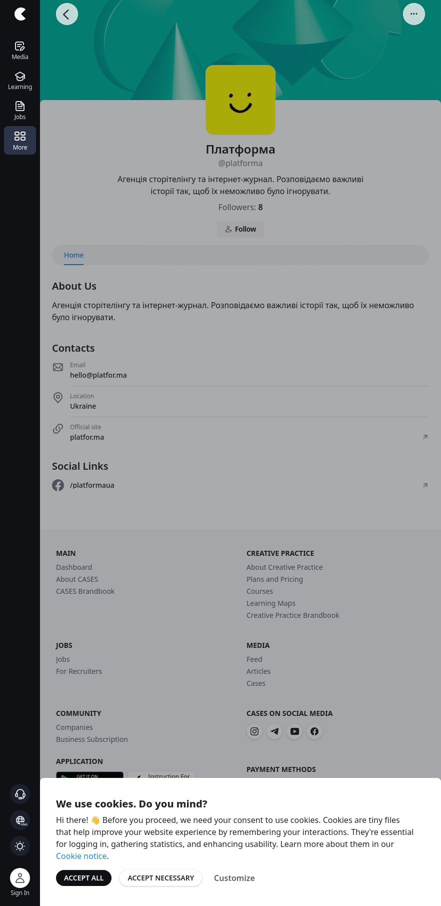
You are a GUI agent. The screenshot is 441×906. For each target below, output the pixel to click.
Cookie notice (81, 855)
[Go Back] (67, 14)
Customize (234, 877)
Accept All (84, 877)
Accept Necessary (161, 877)
